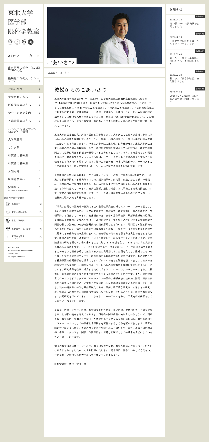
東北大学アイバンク (23, 229)
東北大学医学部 (23, 212)
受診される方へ (24, 96)
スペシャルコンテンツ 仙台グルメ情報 (24, 130)
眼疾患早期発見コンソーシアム (24, 80)
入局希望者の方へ (24, 120)
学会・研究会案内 (24, 112)
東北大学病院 (23, 221)
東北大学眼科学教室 (14, 198)
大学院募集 (24, 139)
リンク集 (24, 147)
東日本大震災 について (23, 237)
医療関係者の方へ (24, 104)
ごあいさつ (24, 88)
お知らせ (24, 171)
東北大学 (23, 204)
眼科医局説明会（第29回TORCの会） (24, 69)
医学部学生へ (24, 179)
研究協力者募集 (24, 155)
